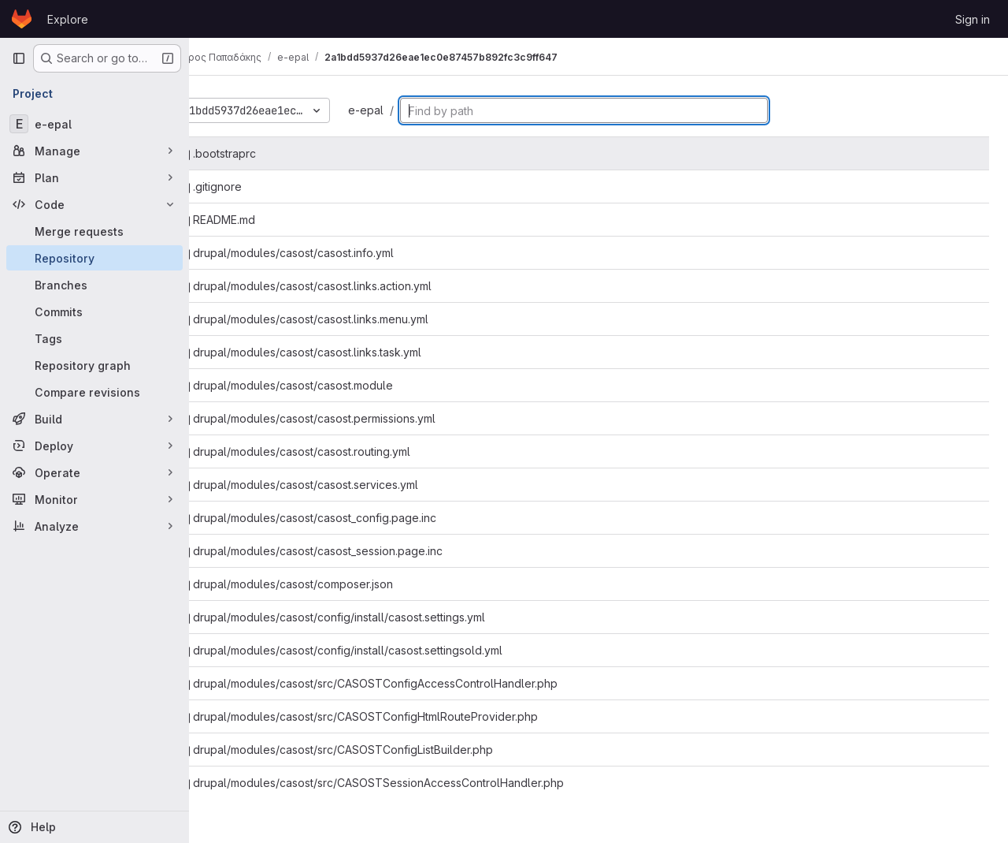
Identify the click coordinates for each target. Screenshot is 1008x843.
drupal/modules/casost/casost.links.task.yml (341, 352)
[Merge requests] (94, 231)
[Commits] (94, 311)
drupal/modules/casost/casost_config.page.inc (349, 517)
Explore (67, 19)
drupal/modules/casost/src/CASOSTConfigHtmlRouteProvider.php (400, 716)
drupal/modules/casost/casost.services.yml (340, 484)
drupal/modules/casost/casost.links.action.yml (346, 286)
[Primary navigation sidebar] (19, 58)
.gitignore (252, 186)
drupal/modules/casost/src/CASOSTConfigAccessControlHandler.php (409, 683)
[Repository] (94, 257)
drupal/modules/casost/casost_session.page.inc (352, 551)
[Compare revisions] (94, 392)
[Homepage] (22, 19)
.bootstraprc (259, 153)
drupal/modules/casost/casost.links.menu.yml (345, 319)
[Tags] (94, 338)
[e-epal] (94, 123)
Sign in (972, 19)
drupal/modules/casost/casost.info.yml (327, 252)
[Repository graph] (94, 365)
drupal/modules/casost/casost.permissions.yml (348, 418)
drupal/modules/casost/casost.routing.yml (336, 451)
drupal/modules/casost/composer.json (327, 584)
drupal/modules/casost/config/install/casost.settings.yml (373, 617)
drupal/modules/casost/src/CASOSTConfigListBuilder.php (377, 749)
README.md (258, 219)
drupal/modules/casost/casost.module (327, 385)
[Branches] (94, 284)
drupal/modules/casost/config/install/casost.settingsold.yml (382, 650)
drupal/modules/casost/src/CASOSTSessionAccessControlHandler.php (413, 782)
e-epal (407, 110)
